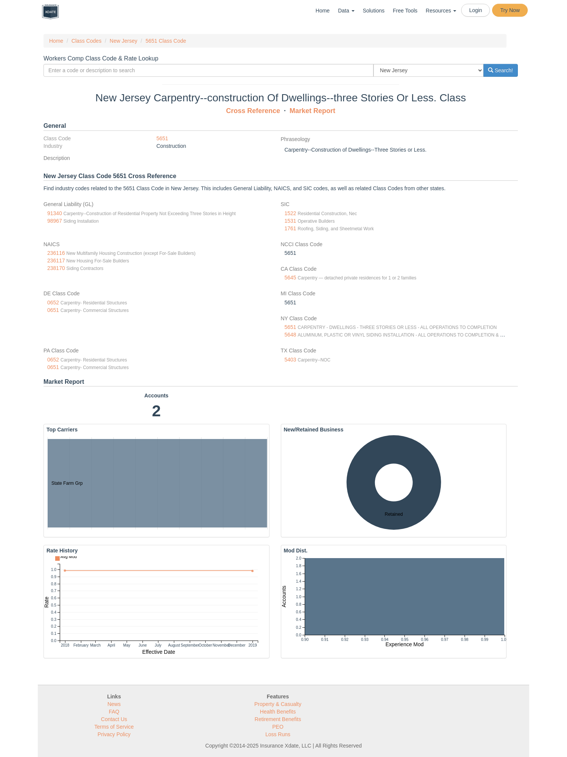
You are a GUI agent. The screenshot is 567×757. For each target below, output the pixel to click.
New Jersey (123, 41)
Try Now (510, 10)
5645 (290, 278)
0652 (53, 302)
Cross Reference (253, 111)
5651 (162, 138)
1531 (290, 221)
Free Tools (405, 11)
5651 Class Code (166, 41)
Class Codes (86, 41)
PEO (278, 727)
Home (323, 11)
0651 (53, 310)
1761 (290, 228)
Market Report (312, 111)
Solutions (374, 11)
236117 (56, 261)
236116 (56, 253)
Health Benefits (278, 712)
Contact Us (114, 719)
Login (475, 10)
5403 (290, 360)
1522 (290, 213)
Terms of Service (114, 727)
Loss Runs (277, 734)
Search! (500, 70)
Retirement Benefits (278, 719)
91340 (54, 213)
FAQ (114, 712)
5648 (290, 335)
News (114, 704)
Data (346, 11)
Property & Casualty (278, 704)
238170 (56, 268)
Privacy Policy (114, 734)
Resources (441, 11)
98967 (54, 221)
